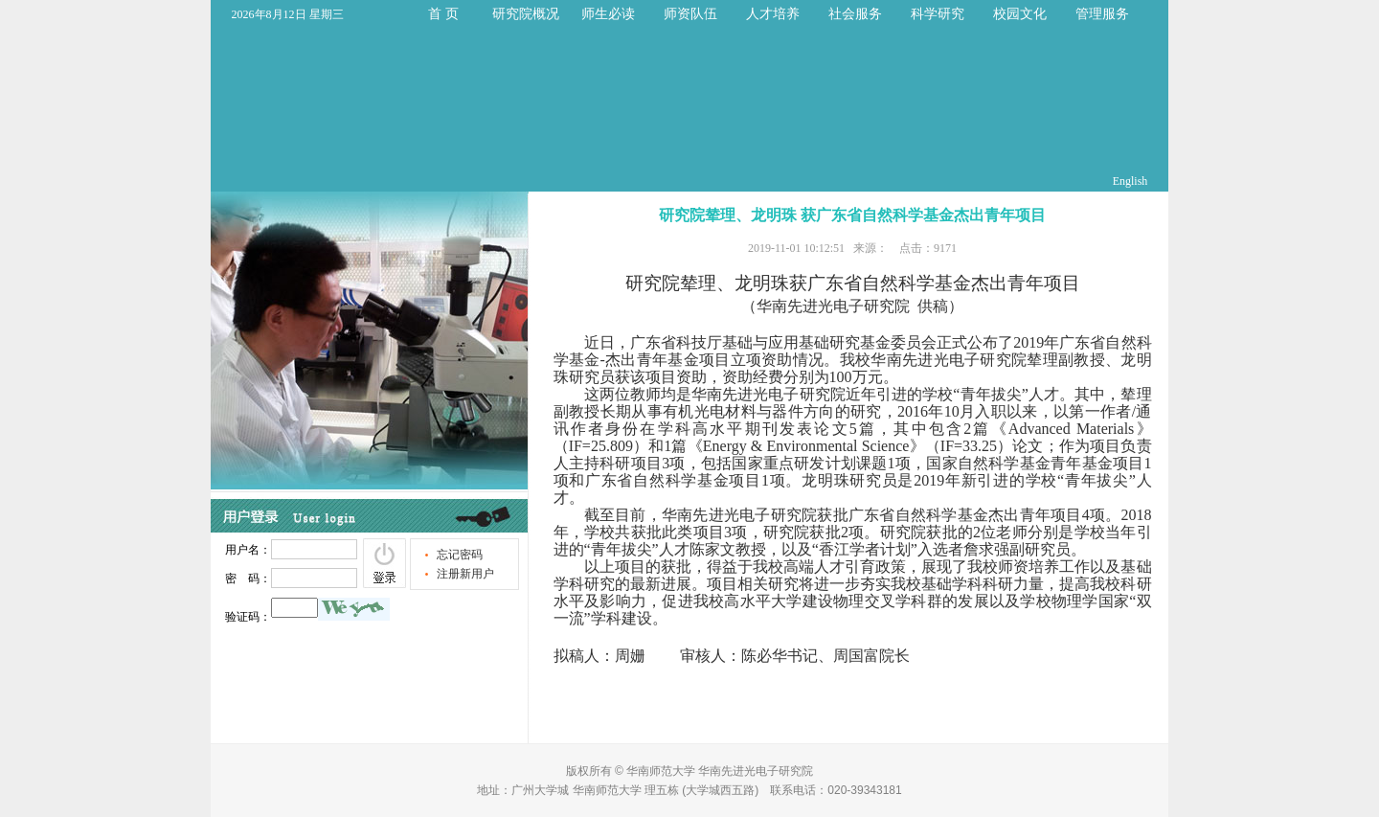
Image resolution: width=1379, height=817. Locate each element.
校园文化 (1020, 14)
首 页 (443, 14)
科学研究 (937, 14)
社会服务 (855, 14)
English (1130, 181)
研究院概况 (525, 14)
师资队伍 (690, 14)
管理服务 (1102, 14)
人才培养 (773, 14)
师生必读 (608, 14)
